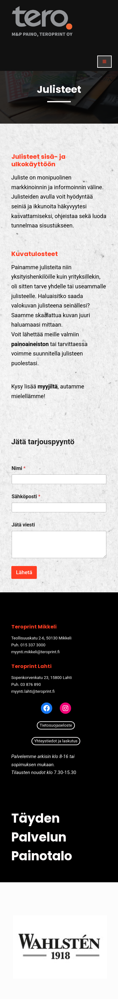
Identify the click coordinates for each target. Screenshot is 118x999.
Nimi (18, 468)
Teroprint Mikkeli (34, 626)
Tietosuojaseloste (56, 725)
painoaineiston (30, 344)
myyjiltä (47, 386)
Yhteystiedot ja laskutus (56, 741)
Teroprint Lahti (31, 666)
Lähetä (24, 572)
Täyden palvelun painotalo (41, 837)
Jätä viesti (23, 525)
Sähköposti (26, 496)
